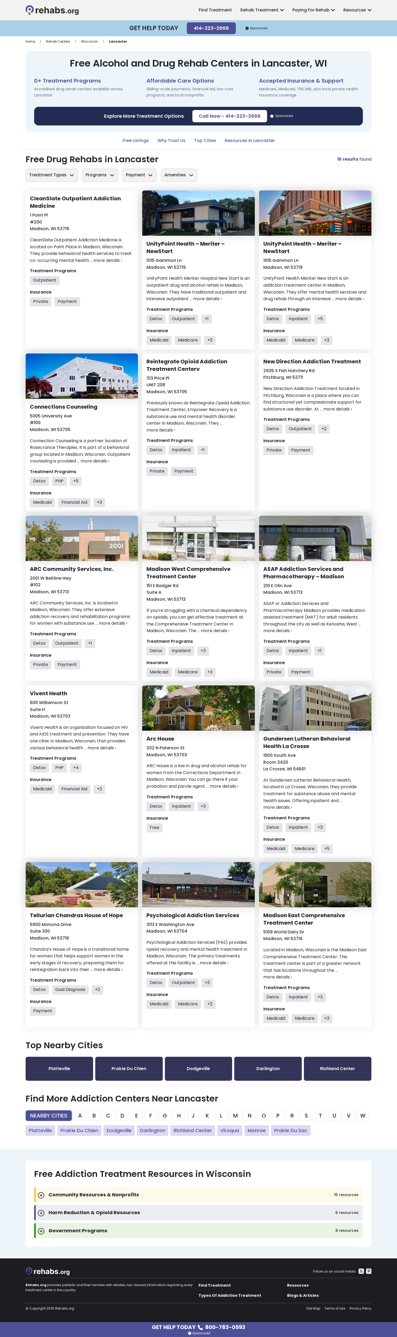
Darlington (152, 1130)
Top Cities (205, 140)
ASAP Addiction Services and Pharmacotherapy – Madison (303, 572)
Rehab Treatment (259, 10)
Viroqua (229, 1130)
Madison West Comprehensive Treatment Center (188, 572)
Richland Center (193, 1130)
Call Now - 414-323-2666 (230, 116)
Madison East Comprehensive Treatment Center (304, 919)
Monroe (257, 1130)
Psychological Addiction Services (192, 915)
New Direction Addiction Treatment (312, 361)
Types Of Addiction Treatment (229, 1295)
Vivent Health (48, 693)
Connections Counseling (63, 407)
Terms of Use (334, 1308)
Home (30, 41)
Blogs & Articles (303, 1295)
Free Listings (135, 140)
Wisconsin (89, 41)
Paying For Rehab (310, 10)
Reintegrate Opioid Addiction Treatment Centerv (186, 365)
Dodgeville (119, 1130)
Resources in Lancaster (250, 140)
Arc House (160, 738)
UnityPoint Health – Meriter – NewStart (185, 247)
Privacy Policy (360, 1308)
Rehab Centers (58, 41)
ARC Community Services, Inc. (71, 569)
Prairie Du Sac (290, 1130)
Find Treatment (215, 10)
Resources (354, 10)
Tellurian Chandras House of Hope (76, 915)
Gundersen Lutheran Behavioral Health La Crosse (307, 742)
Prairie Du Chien (79, 1130)
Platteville (40, 1130)
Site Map (313, 1308)
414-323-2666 (211, 28)
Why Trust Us (171, 140)
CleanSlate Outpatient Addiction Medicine (75, 202)
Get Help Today (198, 1326)
